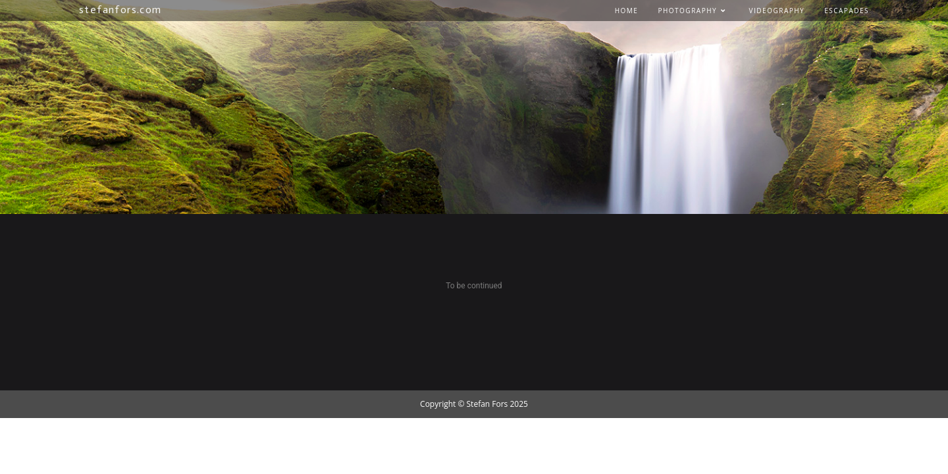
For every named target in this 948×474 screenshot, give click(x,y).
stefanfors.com (120, 9)
